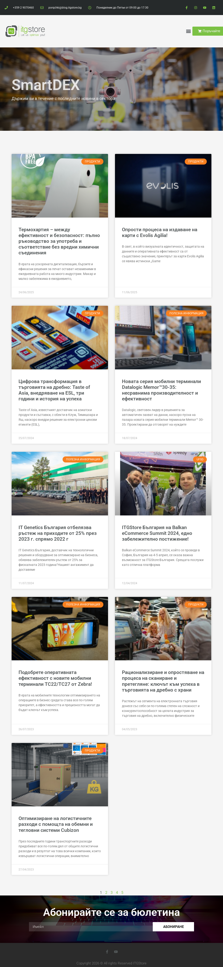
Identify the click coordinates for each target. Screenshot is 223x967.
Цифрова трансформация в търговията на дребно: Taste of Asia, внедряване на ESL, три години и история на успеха (54, 390)
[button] (188, 31)
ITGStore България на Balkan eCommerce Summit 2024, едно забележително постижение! (157, 533)
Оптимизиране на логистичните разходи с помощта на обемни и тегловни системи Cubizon (56, 824)
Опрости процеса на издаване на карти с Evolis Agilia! (159, 232)
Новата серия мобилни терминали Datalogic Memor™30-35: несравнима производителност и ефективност (161, 390)
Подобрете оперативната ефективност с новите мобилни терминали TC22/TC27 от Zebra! (55, 678)
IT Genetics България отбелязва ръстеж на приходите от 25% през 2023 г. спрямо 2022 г (58, 533)
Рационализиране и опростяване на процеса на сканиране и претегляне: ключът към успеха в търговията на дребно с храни (163, 681)
